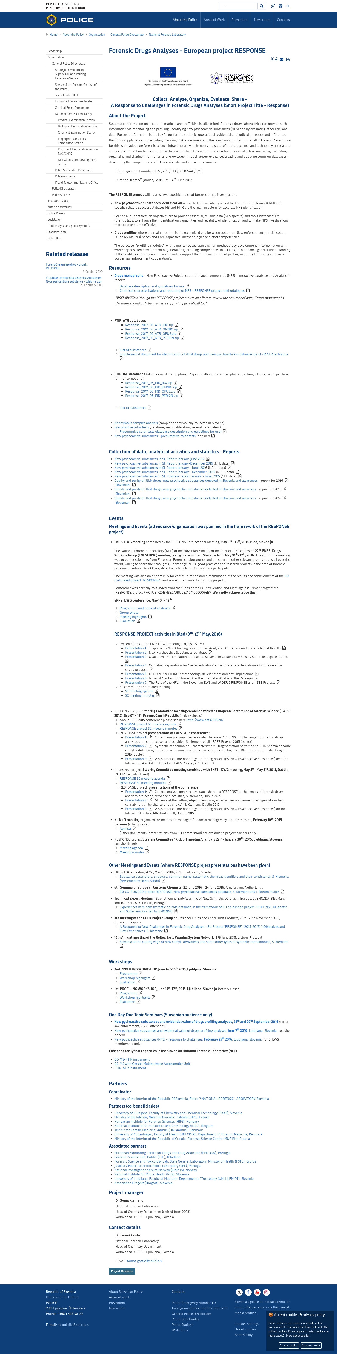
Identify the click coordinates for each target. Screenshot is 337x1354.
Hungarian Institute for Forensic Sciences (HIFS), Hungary (156, 1121)
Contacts (283, 20)
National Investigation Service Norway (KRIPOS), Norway (155, 1170)
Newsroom (117, 1308)
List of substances (133, 350)
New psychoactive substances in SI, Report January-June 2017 (159, 459)
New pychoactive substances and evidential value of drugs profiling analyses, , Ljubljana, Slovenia (195, 1030)
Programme (128, 974)
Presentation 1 (135, 648)
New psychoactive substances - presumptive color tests (155, 436)
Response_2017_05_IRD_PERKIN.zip (151, 396)
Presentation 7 (135, 682)
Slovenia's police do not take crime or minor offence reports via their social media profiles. (262, 1307)
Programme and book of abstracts (145, 608)
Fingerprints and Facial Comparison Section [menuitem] (72, 141)
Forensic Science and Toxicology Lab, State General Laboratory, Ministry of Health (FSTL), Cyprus (185, 1161)
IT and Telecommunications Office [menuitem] (76, 183)
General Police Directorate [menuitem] (68, 64)
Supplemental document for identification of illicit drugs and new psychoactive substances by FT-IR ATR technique (204, 354)
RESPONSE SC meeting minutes (143, 783)
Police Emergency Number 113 (194, 1303)
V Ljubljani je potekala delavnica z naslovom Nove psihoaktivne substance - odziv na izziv (74, 279)
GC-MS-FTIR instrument (132, 1059)
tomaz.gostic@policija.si (144, 1261)
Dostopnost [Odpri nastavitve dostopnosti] (281, 6)
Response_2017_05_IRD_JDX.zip (148, 383)
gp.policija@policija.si (73, 1325)
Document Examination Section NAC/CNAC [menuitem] (78, 152)
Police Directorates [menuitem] (64, 189)
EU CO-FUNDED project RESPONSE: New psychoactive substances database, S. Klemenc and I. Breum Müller (199, 892)
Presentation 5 (135, 674)
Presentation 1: (136, 737)
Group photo (129, 612)
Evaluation (127, 621)
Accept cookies (289, 1345)
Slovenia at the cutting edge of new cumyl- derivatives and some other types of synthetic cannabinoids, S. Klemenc (204, 942)
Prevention (117, 1303)
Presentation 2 (135, 652)
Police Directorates (185, 1319)
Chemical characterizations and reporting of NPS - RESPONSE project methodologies (182, 291)
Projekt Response (122, 1271)
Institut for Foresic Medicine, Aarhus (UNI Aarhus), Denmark (158, 1130)
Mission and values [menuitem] (60, 207)
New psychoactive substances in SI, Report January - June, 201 (159, 468)
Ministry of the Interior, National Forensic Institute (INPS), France (161, 1117)
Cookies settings (247, 1324)
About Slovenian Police (126, 1292)
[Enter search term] (238, 6)
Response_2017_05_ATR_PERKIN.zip (152, 338)
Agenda (125, 829)
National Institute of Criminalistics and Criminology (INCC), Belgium (163, 1126)
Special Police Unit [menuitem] (66, 95)
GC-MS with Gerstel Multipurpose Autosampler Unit (152, 1064)
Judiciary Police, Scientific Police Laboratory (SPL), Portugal (157, 1166)
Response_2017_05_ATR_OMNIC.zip (151, 329)
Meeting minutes (132, 852)
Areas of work (119, 1297)
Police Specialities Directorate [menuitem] (73, 170)
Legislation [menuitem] (54, 220)
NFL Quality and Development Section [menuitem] (77, 162)
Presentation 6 (136, 678)
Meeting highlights (133, 617)
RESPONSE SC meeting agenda (142, 778)
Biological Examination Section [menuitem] (77, 126)
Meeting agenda (131, 848)
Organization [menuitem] (56, 57)
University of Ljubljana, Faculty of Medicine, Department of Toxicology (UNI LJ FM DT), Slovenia (184, 1179)
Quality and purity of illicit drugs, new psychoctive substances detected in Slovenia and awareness (186, 480)
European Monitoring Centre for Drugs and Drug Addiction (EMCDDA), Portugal (172, 1153)
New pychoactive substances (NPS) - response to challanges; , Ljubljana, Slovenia (188, 1039)
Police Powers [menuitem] (56, 213)
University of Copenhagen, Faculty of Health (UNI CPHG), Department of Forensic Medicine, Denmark (188, 1134)
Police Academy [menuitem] (65, 176)
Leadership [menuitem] (55, 51)
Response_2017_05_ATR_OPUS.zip (150, 334)
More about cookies (298, 1335)
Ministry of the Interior (62, 1297)
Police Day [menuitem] (54, 238)
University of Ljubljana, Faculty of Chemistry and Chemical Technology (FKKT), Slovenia (178, 1113)
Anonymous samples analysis (136, 423)
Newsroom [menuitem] (262, 20)
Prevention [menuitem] (239, 20)
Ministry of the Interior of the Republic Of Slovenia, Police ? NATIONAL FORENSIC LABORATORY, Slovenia (191, 1099)
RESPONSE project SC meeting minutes (148, 728)
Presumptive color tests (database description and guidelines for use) (170, 431)
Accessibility (244, 1335)
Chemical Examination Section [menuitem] (77, 132)
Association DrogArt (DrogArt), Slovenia (143, 1183)
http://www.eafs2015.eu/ (205, 720)
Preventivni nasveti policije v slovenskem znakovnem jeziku (273, 6)
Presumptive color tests (131, 427)
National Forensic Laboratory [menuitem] (73, 114)
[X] (239, 1292)
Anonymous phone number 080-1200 (199, 1308)
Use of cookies (245, 1329)
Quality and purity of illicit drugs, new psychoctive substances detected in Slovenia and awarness (185, 489)
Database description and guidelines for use (152, 286)
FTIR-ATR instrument (130, 1068)
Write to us (180, 1330)
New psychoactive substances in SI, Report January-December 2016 (163, 463)
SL (288, 6)
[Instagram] (266, 1292)
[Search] (261, 6)
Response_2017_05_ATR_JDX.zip (149, 325)
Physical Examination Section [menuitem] (76, 120)
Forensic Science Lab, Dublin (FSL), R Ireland (147, 1157)
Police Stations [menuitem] (61, 195)
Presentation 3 (135, 657)
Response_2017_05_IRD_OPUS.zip (150, 391)
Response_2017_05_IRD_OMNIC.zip (151, 387)
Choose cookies (311, 1345)
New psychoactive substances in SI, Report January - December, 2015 (164, 472)
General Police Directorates (191, 1314)
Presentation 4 (135, 665)
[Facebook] (248, 1292)
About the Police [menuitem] (185, 20)
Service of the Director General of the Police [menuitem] (76, 87)
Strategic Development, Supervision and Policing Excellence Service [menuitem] (70, 74)
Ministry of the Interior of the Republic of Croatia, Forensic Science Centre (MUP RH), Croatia (182, 1139)
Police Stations (182, 1325)
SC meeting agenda (139, 691)
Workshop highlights (135, 978)
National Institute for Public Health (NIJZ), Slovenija (151, 1174)
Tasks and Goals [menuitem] (58, 201)
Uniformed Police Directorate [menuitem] (73, 101)
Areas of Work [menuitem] (214, 20)
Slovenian (122, 485)
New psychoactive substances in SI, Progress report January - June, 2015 (167, 476)
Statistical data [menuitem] (57, 232)
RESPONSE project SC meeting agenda (148, 724)
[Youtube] (257, 1292)
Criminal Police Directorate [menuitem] (72, 108)
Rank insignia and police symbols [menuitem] (69, 226)
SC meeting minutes (140, 695)
